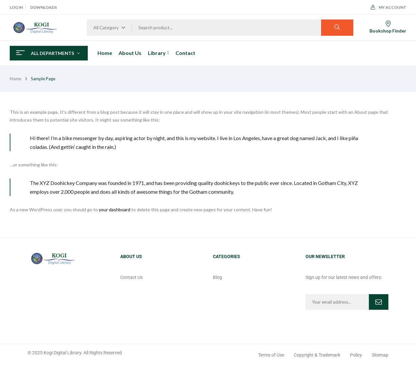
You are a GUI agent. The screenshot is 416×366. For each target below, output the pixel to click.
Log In (16, 7)
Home (15, 78)
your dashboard (114, 209)
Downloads (43, 7)
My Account (388, 7)
